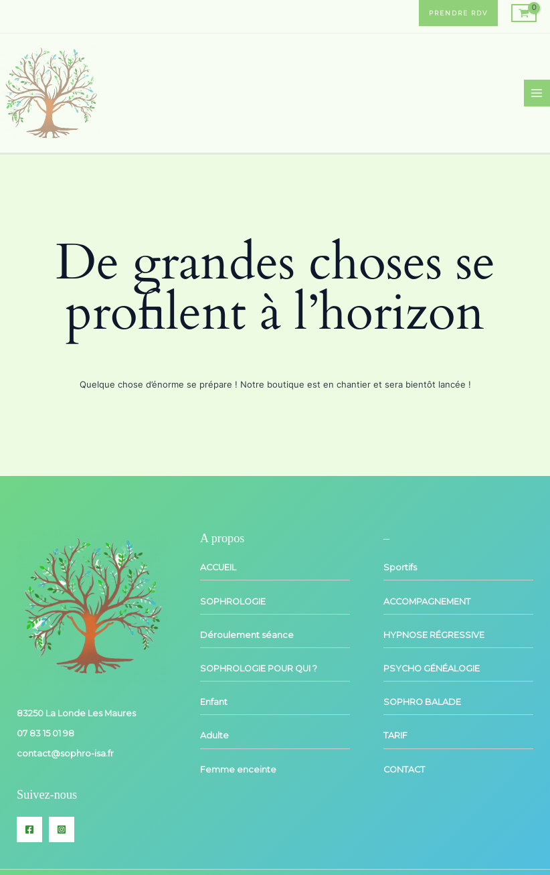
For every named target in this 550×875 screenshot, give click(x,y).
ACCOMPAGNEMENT (426, 601)
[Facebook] (29, 829)
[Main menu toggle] (537, 93)
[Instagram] (61, 829)
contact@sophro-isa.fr (65, 753)
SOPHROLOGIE (233, 601)
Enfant (213, 702)
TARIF (395, 735)
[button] (458, 13)
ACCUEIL (218, 567)
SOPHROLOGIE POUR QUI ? (258, 668)
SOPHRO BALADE (422, 702)
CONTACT (404, 770)
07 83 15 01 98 (45, 733)
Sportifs (400, 567)
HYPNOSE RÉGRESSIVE (433, 635)
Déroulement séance (247, 635)
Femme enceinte (238, 770)
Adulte (214, 735)
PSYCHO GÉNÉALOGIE (431, 668)
